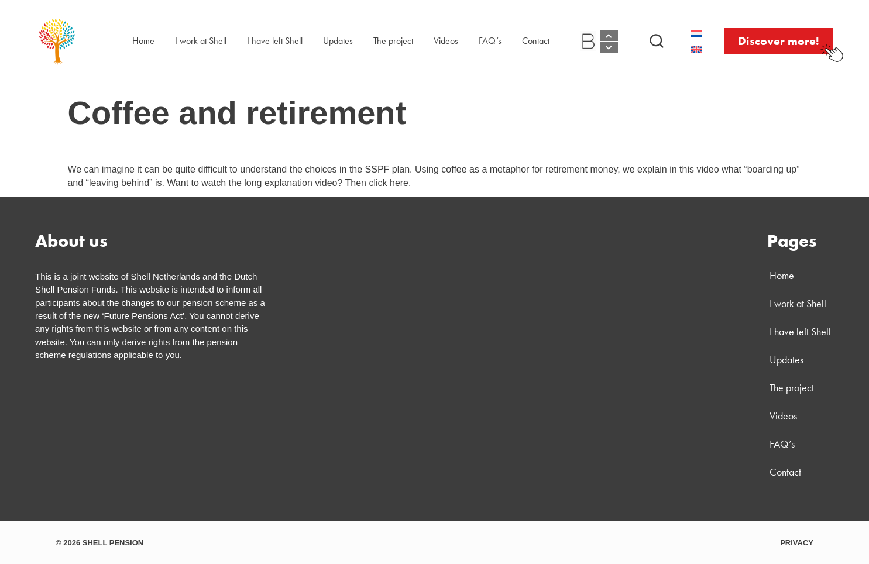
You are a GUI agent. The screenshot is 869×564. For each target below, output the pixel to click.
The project (393, 41)
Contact (535, 41)
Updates (338, 41)
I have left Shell (275, 41)
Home (143, 41)
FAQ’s (490, 41)
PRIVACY (796, 542)
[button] (656, 41)
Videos (446, 41)
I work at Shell (200, 41)
